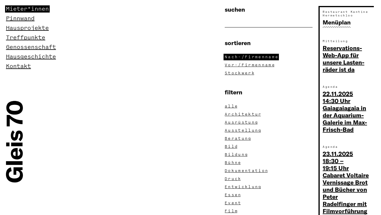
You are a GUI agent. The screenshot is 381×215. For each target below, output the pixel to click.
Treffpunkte (25, 37)
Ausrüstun (242, 122)
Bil (231, 146)
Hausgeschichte (31, 56)
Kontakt (18, 66)
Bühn (233, 162)
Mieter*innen (27, 9)
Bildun (237, 154)
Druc (233, 179)
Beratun (238, 138)
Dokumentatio (247, 171)
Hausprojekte (27, 28)
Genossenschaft (31, 47)
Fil (231, 211)
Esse (233, 195)
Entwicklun (243, 187)
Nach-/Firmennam (252, 57)
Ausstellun (243, 130)
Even (233, 203)
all (231, 106)
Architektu (243, 114)
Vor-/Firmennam (250, 65)
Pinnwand (20, 18)
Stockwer (240, 73)
